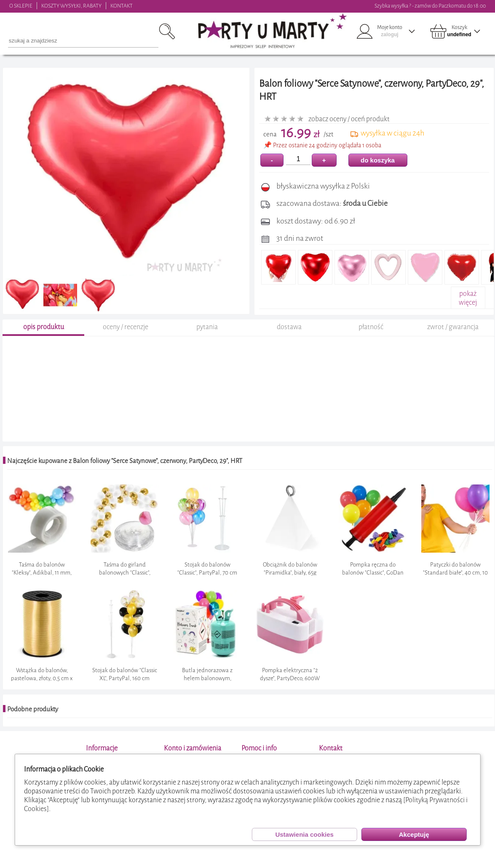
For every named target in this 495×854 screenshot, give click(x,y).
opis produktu (43, 335)
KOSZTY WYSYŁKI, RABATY (71, 5)
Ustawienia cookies (304, 834)
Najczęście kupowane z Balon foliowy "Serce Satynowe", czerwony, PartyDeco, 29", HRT (124, 469)
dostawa (289, 335)
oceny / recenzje (125, 335)
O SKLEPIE (20, 5)
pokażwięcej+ (468, 302)
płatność (371, 335)
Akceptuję (414, 834)
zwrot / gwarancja (453, 335)
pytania (207, 335)
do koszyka (378, 160)
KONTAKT (121, 5)
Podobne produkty (32, 717)
